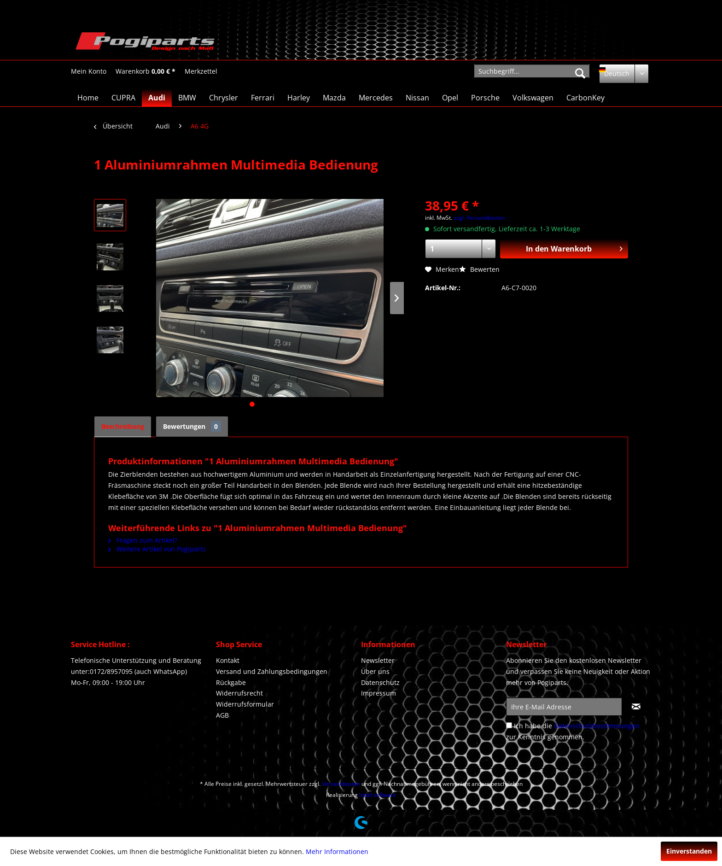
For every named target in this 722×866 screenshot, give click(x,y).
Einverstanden (689, 851)
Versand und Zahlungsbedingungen (271, 671)
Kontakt (227, 660)
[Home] (88, 97)
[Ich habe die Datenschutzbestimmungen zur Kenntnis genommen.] (509, 725)
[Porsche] (485, 97)
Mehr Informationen (337, 851)
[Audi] (157, 97)
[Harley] (298, 97)
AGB (222, 715)
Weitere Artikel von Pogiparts (157, 548)
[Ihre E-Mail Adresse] (564, 706)
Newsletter (378, 660)
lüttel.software (377, 795)
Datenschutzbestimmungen (597, 725)
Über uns (375, 671)
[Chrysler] (224, 97)
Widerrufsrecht (239, 693)
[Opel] (450, 97)
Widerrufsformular (245, 704)
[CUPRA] (123, 97)
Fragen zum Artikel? (142, 540)
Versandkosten (341, 784)
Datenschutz (380, 682)
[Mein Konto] (88, 71)
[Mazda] (334, 97)
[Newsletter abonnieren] (636, 706)
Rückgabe (231, 682)
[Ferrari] (263, 97)
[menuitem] (88, 71)
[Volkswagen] (533, 97)
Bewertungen (192, 426)
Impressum (378, 693)
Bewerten (479, 269)
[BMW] (187, 97)
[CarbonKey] (585, 97)
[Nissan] (417, 97)
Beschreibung (122, 426)
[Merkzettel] (201, 71)
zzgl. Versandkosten (479, 218)
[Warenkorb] (145, 71)
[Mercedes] (375, 97)
